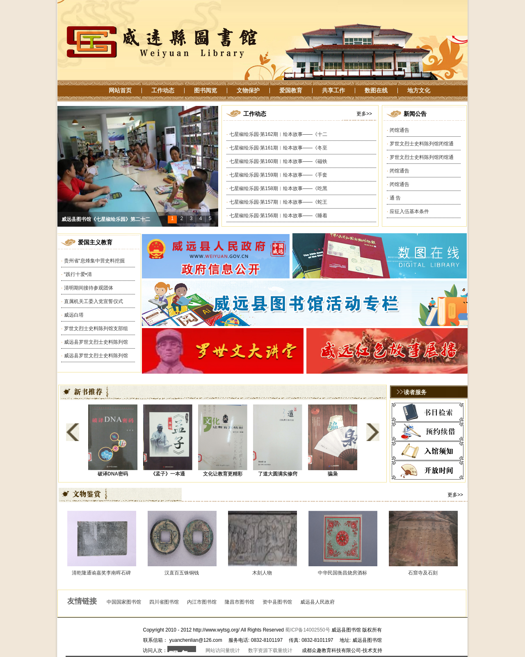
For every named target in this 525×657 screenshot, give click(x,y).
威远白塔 (74, 315)
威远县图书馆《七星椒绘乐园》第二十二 (106, 219)
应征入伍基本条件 (409, 211)
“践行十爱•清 (78, 274)
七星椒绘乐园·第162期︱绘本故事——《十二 (278, 134)
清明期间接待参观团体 (88, 288)
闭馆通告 (399, 130)
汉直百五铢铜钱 (181, 573)
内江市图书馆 (202, 602)
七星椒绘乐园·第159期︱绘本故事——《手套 (278, 175)
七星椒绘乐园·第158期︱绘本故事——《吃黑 (278, 188)
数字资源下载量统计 (270, 650)
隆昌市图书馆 (239, 602)
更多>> (364, 114)
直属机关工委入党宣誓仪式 (93, 301)
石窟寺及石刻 (423, 573)
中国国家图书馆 (124, 602)
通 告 (395, 198)
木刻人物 (262, 573)
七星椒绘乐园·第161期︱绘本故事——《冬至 (278, 148)
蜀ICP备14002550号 (307, 630)
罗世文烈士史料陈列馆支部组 (96, 328)
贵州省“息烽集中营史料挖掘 (94, 261)
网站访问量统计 (222, 650)
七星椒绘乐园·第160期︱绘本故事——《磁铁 (278, 161)
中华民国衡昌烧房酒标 (342, 573)
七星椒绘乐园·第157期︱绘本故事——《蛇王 (278, 202)
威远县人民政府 (317, 602)
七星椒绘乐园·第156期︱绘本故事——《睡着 (278, 215)
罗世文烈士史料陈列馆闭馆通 (422, 144)
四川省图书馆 (164, 602)
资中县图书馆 (277, 602)
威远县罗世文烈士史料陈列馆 (96, 342)
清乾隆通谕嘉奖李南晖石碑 (101, 573)
